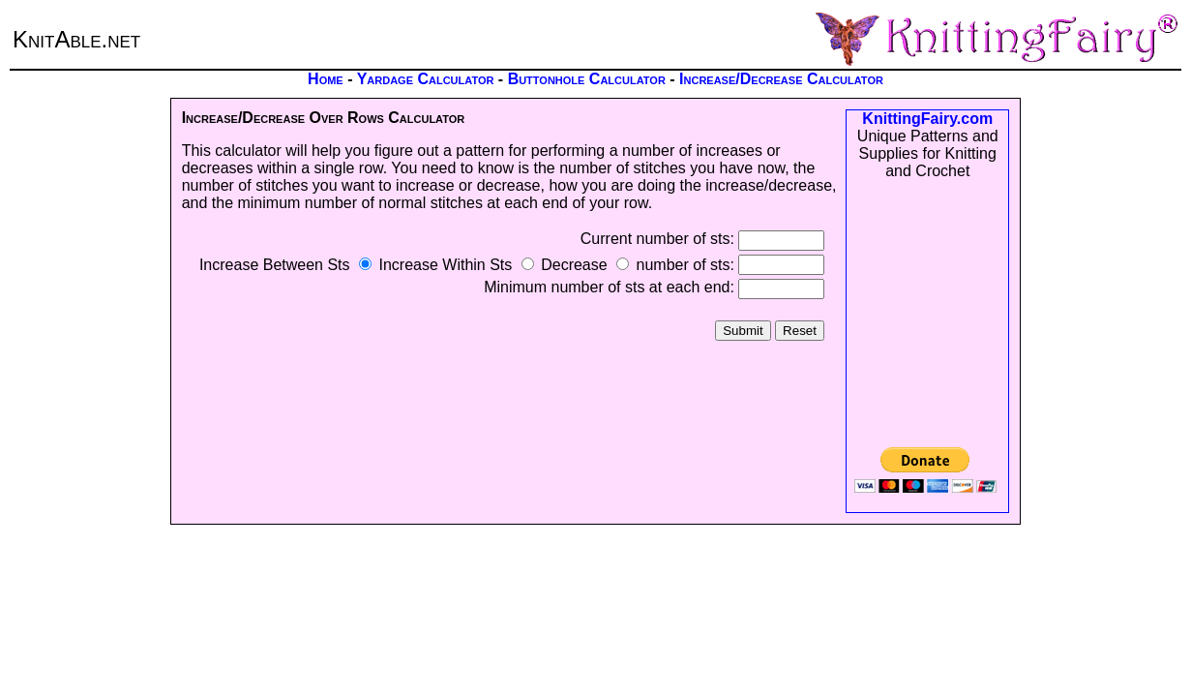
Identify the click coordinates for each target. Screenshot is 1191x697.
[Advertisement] (928, 313)
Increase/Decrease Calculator (781, 79)
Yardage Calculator (425, 79)
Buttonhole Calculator (587, 79)
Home (325, 79)
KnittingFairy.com (927, 118)
